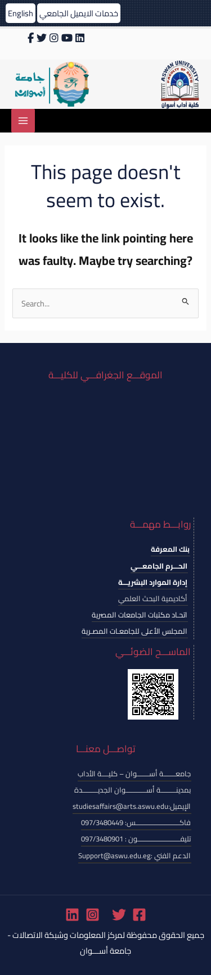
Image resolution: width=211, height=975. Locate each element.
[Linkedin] (72, 915)
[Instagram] (93, 915)
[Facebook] (139, 915)
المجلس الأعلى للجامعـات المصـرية (134, 631)
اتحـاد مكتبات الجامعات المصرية (139, 614)
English (20, 13)
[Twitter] (119, 915)
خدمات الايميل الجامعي (78, 13)
